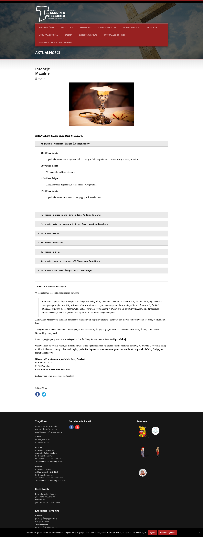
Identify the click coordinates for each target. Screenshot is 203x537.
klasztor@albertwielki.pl (47, 472)
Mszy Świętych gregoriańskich (104, 329)
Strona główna (46, 27)
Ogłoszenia (67, 27)
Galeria (68, 35)
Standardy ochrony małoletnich (55, 42)
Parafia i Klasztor (107, 27)
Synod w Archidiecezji (114, 35)
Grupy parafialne (131, 27)
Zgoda (152, 533)
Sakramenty (85, 27)
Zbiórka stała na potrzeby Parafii (49, 461)
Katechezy (152, 27)
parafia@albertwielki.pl (47, 453)
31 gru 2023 (42, 78)
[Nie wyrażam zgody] (199, 532)
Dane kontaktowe (88, 35)
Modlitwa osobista (48, 35)
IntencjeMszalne (42, 71)
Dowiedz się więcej (168, 533)
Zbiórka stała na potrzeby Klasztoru (50, 480)
